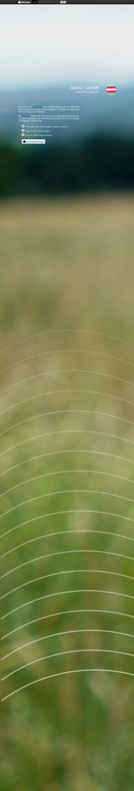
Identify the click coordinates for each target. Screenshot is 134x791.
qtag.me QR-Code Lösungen (37, 131)
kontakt (57, 2)
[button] (61, 2)
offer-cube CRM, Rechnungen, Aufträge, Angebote (47, 127)
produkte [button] (49, 2)
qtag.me (26, 116)
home (34, 2)
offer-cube (41, 2)
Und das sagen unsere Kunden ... (39, 135)
